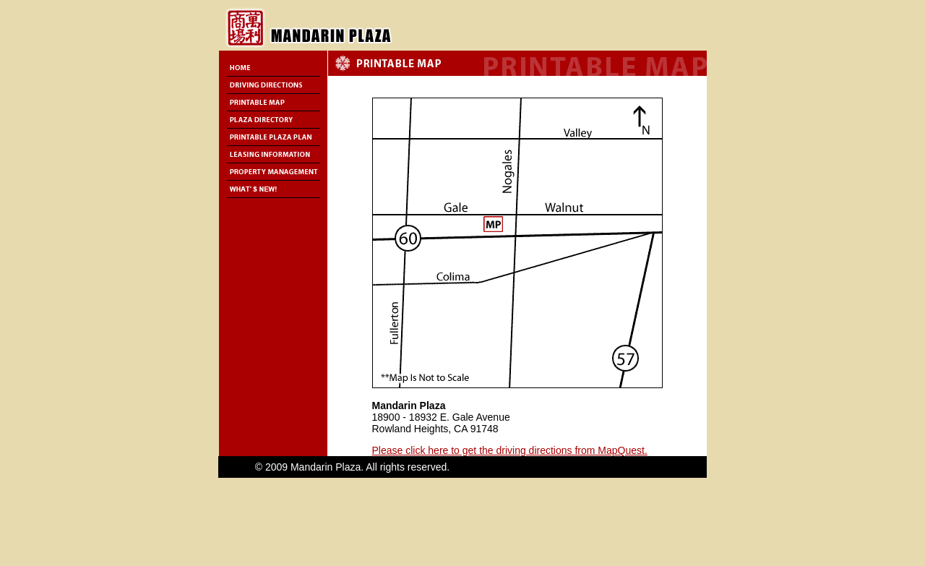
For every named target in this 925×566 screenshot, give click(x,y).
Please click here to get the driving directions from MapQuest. (510, 450)
